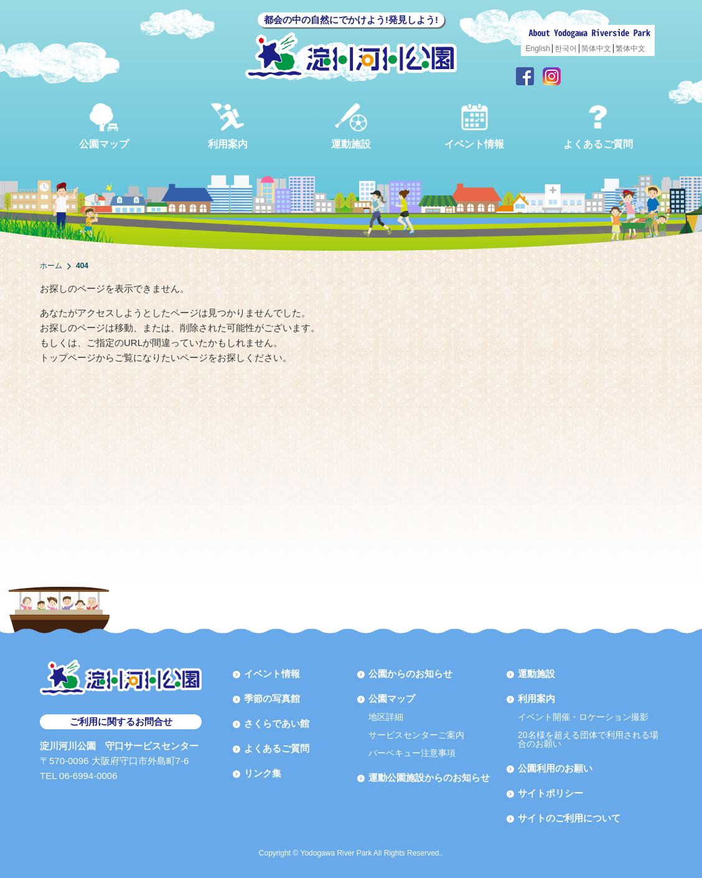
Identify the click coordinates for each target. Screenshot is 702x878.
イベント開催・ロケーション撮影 (583, 717)
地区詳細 (385, 717)
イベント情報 (474, 126)
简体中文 (596, 48)
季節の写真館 (272, 698)
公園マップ (104, 126)
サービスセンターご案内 (416, 735)
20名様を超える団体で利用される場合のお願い (588, 739)
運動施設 (351, 126)
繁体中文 (630, 48)
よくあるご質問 (598, 126)
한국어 (566, 48)
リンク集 (262, 773)
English (538, 48)
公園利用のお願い (555, 768)
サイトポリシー (550, 793)
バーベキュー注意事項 (412, 753)
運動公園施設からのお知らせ (429, 777)
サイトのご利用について (569, 818)
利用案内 (228, 126)
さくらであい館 (276, 723)
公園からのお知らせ (410, 673)
